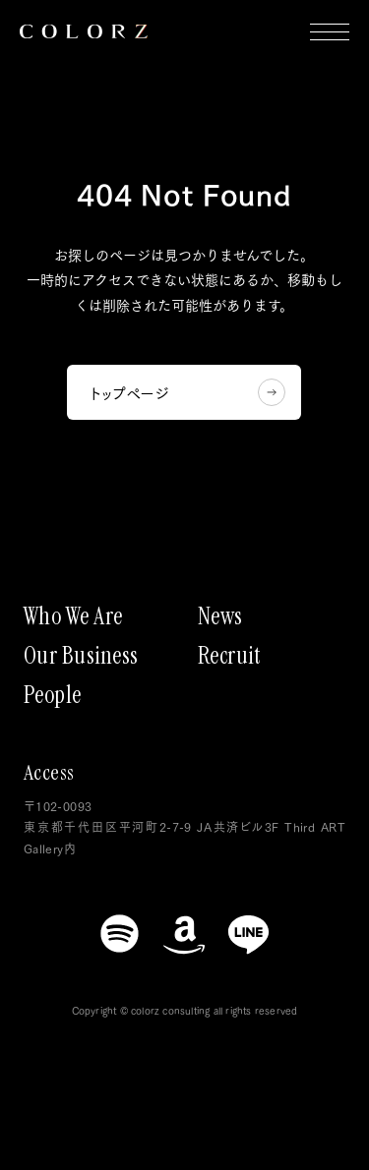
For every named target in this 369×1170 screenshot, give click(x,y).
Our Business (81, 656)
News (220, 616)
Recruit (229, 656)
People (53, 695)
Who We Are (73, 616)
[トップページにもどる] (84, 31)
